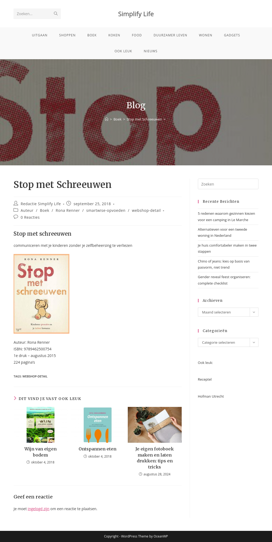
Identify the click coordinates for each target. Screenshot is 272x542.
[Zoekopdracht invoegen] (228, 184)
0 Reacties (30, 217)
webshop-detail (146, 210)
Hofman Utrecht (211, 396)
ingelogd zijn (38, 508)
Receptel (205, 379)
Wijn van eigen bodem (40, 451)
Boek (44, 210)
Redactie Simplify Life (41, 203)
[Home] (106, 119)
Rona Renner (68, 210)
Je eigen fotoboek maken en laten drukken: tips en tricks (154, 457)
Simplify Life (136, 13)
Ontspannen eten (97, 448)
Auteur (27, 210)
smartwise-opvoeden (106, 210)
